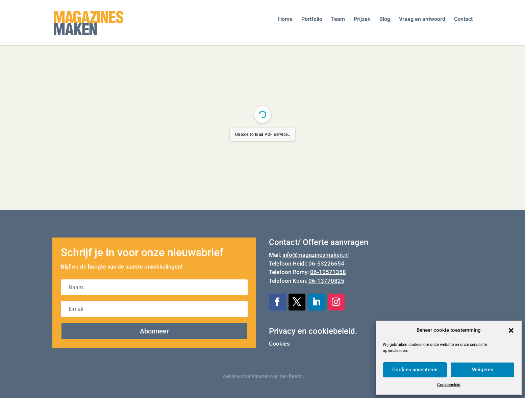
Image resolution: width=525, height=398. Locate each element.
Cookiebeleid (448, 384)
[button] (511, 330)
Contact (463, 19)
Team (338, 19)
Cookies (279, 343)
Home (285, 19)
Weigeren (482, 370)
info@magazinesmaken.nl (315, 254)
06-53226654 (326, 263)
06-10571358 (328, 272)
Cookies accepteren (415, 370)
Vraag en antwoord (422, 19)
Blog (384, 19)
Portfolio (311, 19)
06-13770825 (326, 280)
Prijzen (362, 19)
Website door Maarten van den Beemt (262, 376)
